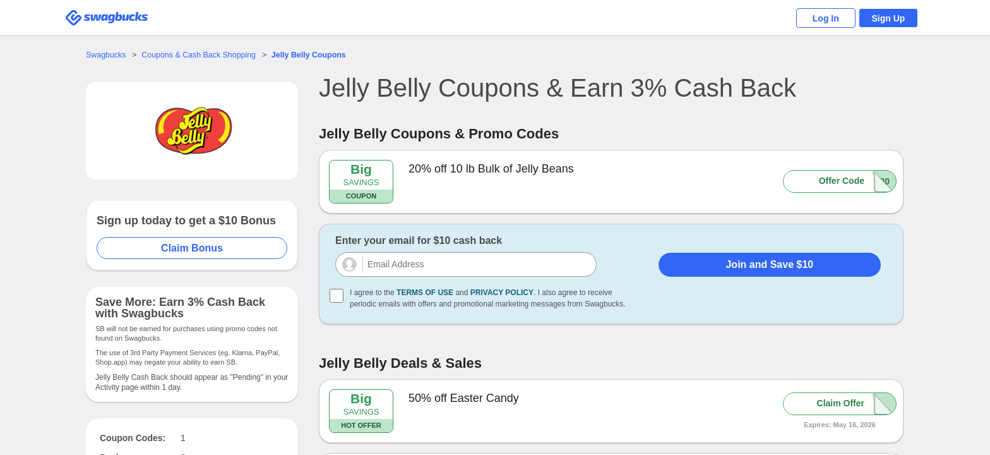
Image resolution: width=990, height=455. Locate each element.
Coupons (318, 54)
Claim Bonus (193, 248)
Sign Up (887, 18)
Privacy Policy (502, 292)
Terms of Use (425, 292)
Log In (820, 18)
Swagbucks (107, 54)
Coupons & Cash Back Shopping (203, 54)
